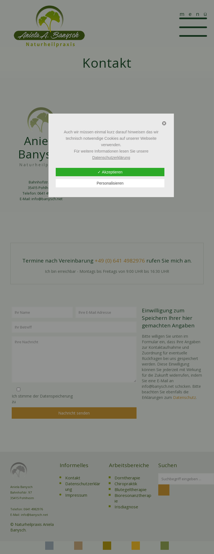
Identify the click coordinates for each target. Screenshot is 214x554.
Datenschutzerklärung (111, 157)
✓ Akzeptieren (110, 172)
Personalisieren (110, 183)
